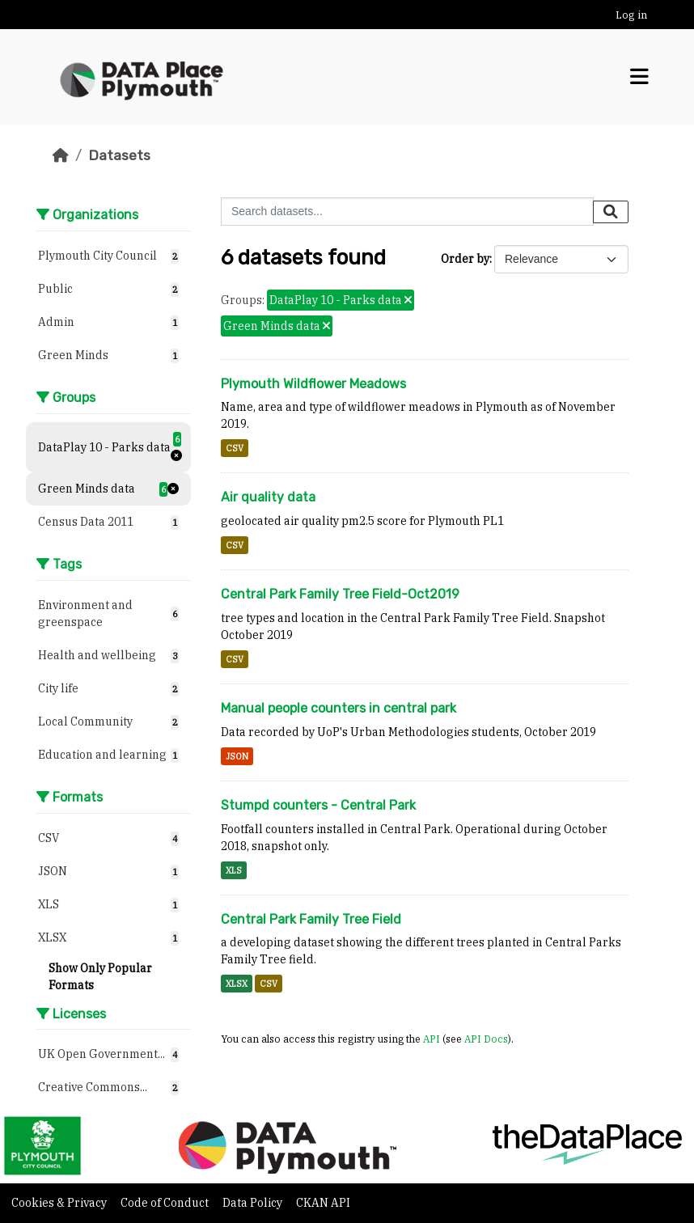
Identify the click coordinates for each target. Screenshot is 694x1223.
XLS (234, 870)
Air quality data (268, 497)
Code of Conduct (166, 1202)
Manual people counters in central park (338, 708)
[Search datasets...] (407, 211)
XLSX (237, 983)
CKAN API (323, 1202)
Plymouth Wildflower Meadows (313, 383)
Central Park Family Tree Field (311, 919)
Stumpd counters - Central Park (318, 805)
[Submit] (610, 212)
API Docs (486, 1038)
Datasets (119, 155)
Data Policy (253, 1202)
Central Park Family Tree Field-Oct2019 (340, 594)
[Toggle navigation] (639, 76)
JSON (237, 756)
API (431, 1038)
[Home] (61, 155)
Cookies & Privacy (60, 1202)
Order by (465, 259)
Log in (631, 15)
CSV (234, 448)
